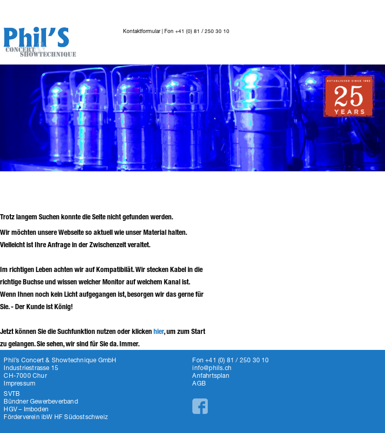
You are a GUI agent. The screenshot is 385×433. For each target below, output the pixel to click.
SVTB (12, 393)
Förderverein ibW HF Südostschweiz (56, 417)
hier (158, 331)
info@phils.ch (212, 368)
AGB (199, 383)
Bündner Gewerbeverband (41, 401)
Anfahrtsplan (210, 375)
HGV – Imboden (26, 409)
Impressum (19, 383)
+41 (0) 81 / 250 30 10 (202, 31)
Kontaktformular (141, 31)
